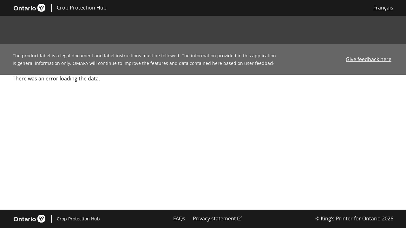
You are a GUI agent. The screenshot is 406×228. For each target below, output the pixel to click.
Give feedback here (368, 59)
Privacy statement (217, 218)
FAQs (179, 218)
